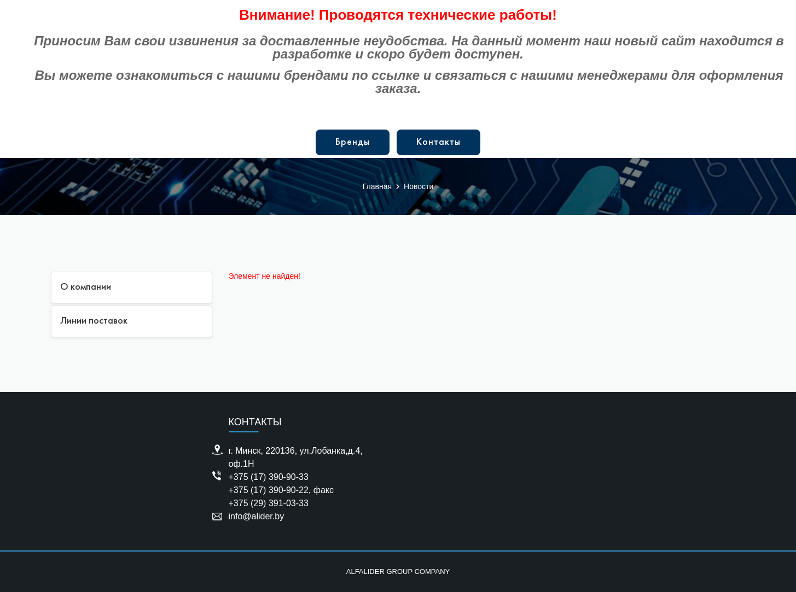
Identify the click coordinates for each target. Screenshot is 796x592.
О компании (85, 287)
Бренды (352, 142)
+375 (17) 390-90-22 (269, 490)
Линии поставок (93, 321)
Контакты (438, 142)
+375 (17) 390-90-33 (269, 477)
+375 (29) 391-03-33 (269, 503)
